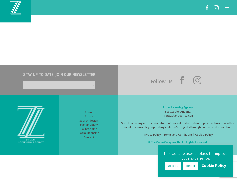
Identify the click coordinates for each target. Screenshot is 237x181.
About (89, 112)
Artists (89, 116)
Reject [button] (190, 166)
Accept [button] (173, 166)
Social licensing (89, 133)
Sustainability (89, 124)
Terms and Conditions (178, 135)
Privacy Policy (152, 135)
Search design (88, 120)
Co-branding (88, 129)
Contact (89, 137)
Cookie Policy (204, 135)
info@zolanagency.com (178, 115)
